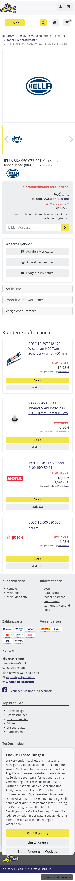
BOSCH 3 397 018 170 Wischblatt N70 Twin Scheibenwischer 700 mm (47, 348)
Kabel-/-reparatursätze (21, 40)
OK (37, 833)
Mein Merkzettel (18, 597)
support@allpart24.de (20, 677)
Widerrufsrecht (54, 597)
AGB (47, 588)
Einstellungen (37, 842)
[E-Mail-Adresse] (65, 227)
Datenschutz (52, 593)
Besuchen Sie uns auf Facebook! (27, 691)
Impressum (52, 601)
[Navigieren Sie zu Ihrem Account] (61, 7)
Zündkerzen (15, 732)
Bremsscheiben (17, 715)
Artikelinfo (13, 289)
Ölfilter (11, 723)
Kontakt (12, 588)
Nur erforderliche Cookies (37, 851)
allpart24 (8, 36)
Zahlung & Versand (57, 605)
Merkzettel (38, 387)
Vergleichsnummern (21, 311)
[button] (43, 22)
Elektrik (60, 36)
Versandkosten (62, 199)
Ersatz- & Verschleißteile (34, 36)
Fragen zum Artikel (37, 273)
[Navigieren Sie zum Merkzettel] (69, 7)
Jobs (47, 610)
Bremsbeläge (15, 711)
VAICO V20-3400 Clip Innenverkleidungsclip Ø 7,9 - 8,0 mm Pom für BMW (48, 408)
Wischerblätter (17, 727)
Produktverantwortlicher (24, 300)
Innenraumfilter (17, 719)
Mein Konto (14, 593)
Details (37, 380)
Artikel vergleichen (37, 262)
